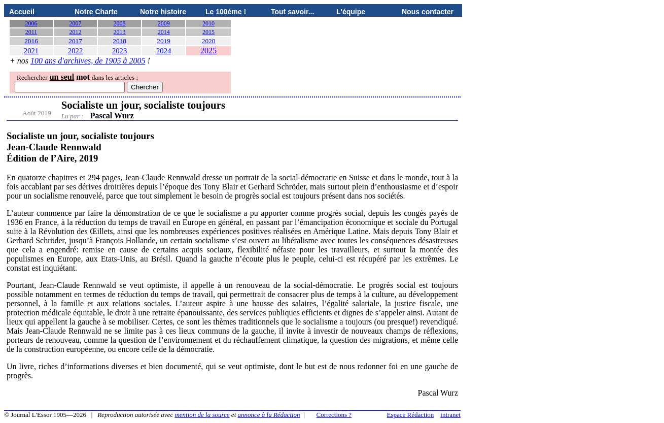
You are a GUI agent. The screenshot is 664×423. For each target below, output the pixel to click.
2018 (119, 41)
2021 (31, 51)
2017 (75, 41)
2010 (208, 23)
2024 (163, 51)
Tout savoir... (292, 12)
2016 (31, 41)
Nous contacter (427, 12)
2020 (209, 41)
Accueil (21, 12)
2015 (208, 32)
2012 (75, 32)
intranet (450, 414)
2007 (75, 23)
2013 (120, 32)
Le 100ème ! (225, 12)
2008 (120, 23)
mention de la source (201, 414)
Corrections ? (334, 414)
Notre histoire (163, 12)
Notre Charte (96, 12)
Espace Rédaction (410, 414)
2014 (164, 32)
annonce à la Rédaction (269, 414)
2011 (31, 32)
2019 (163, 41)
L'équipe (350, 12)
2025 (208, 50)
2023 (119, 51)
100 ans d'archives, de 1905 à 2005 (87, 60)
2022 (75, 51)
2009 (164, 23)
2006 (31, 23)
